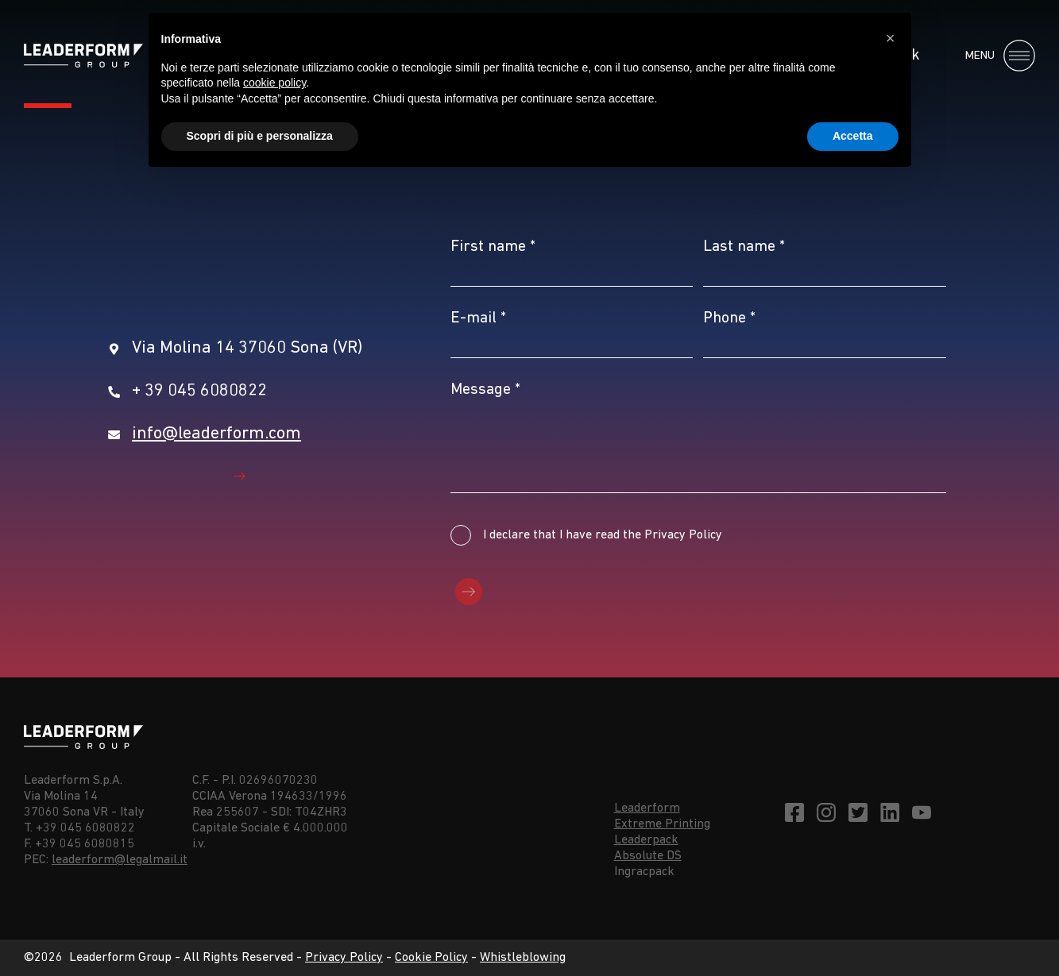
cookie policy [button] (274, 82)
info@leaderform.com (216, 434)
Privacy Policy (344, 957)
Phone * (729, 318)
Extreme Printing (662, 824)
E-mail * (478, 318)
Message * (485, 390)
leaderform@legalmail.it (119, 860)
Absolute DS (648, 856)
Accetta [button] (853, 135)
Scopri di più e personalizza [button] (260, 135)
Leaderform (647, 808)
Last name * (744, 247)
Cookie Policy (431, 957)
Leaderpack (646, 840)
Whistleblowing (523, 957)
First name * (492, 247)
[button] (890, 38)
